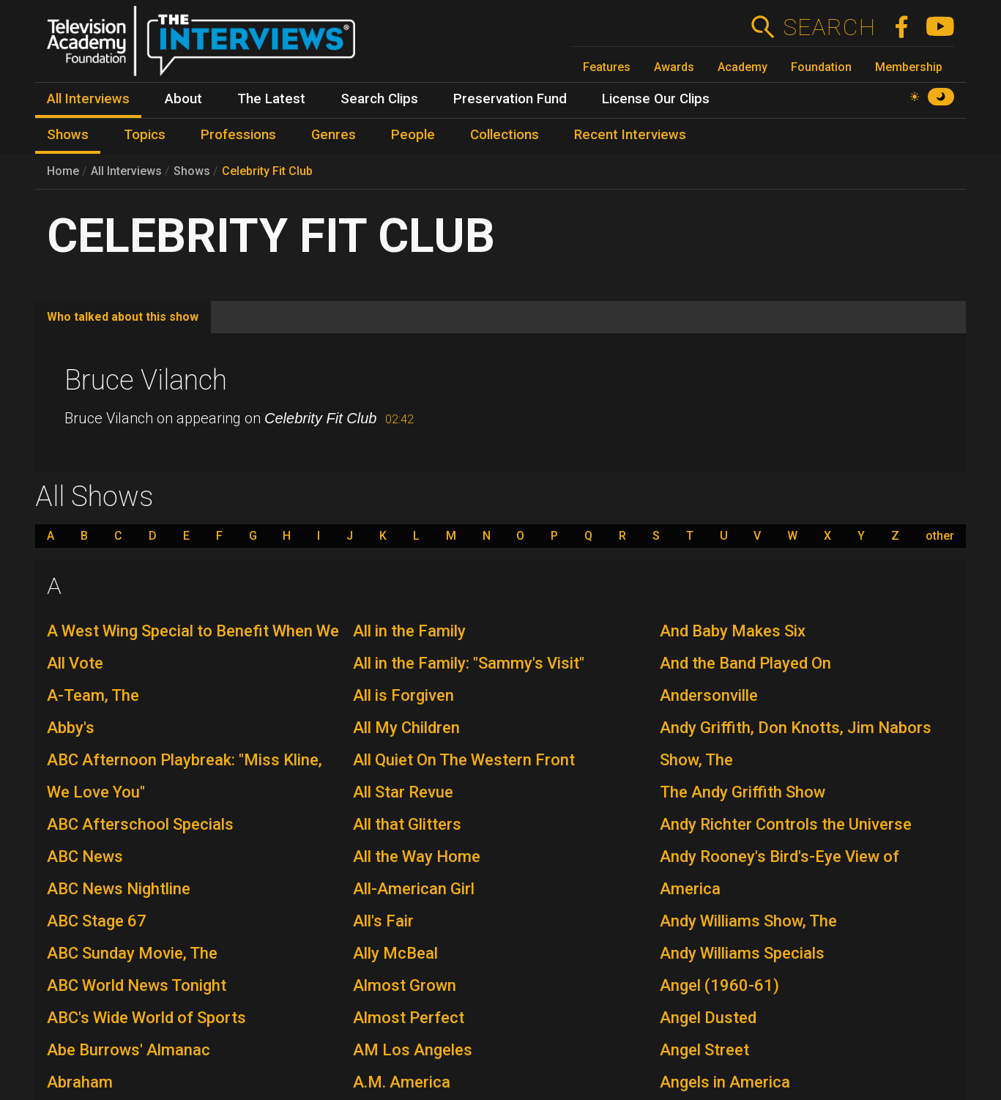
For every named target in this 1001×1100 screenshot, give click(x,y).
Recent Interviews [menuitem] (630, 135)
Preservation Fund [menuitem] (510, 99)
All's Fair (383, 921)
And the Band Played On (745, 663)
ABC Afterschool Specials (140, 824)
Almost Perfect (408, 1017)
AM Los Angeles (412, 1050)
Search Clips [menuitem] (379, 99)
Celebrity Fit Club (267, 171)
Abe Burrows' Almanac (128, 1050)
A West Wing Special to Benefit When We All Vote (193, 647)
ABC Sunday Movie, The (132, 953)
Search (828, 27)
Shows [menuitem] (68, 135)
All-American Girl (414, 889)
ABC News (85, 856)
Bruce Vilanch (145, 380)
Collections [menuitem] (504, 135)
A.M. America (401, 1082)
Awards (674, 67)
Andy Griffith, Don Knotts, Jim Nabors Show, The (795, 743)
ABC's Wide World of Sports (146, 1017)
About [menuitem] (183, 99)
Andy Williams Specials (742, 953)
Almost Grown (404, 985)
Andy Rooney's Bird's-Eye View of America (779, 872)
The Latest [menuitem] (271, 99)
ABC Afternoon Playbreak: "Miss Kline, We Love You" (184, 776)
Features (606, 67)
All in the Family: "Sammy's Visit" (468, 663)
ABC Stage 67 (96, 921)
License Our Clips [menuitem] (656, 99)
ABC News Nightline (118, 889)
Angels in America (725, 1082)
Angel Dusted (708, 1017)
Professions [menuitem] (238, 135)
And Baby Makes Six (732, 631)
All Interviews (126, 171)
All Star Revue (403, 792)
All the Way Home (416, 856)
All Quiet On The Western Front (464, 760)
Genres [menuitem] (333, 135)
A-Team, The (93, 695)
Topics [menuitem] (144, 135)
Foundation (821, 67)
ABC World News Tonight (136, 985)
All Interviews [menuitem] (88, 99)
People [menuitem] (413, 135)
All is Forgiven (403, 695)
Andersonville (709, 695)
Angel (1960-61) (719, 985)
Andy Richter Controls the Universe (786, 824)
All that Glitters (407, 824)
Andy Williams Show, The (748, 921)
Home (63, 171)
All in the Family (409, 631)
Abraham (80, 1082)
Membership (908, 67)
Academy (742, 67)
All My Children (406, 727)
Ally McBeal (395, 953)
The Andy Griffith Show (742, 792)
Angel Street (704, 1050)
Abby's (70, 727)
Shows (192, 171)
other (940, 536)
